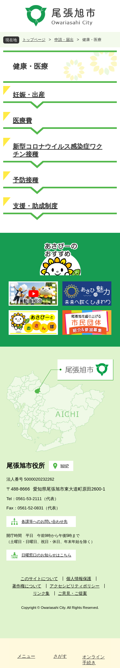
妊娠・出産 (29, 94)
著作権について (26, 586)
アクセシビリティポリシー (75, 586)
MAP (64, 466)
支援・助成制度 (35, 205)
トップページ (33, 39)
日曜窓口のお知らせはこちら (46, 555)
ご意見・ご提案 (72, 593)
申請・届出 (64, 39)
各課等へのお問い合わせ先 (44, 521)
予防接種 (25, 180)
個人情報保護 (78, 578)
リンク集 (41, 593)
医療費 (22, 120)
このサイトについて (39, 578)
